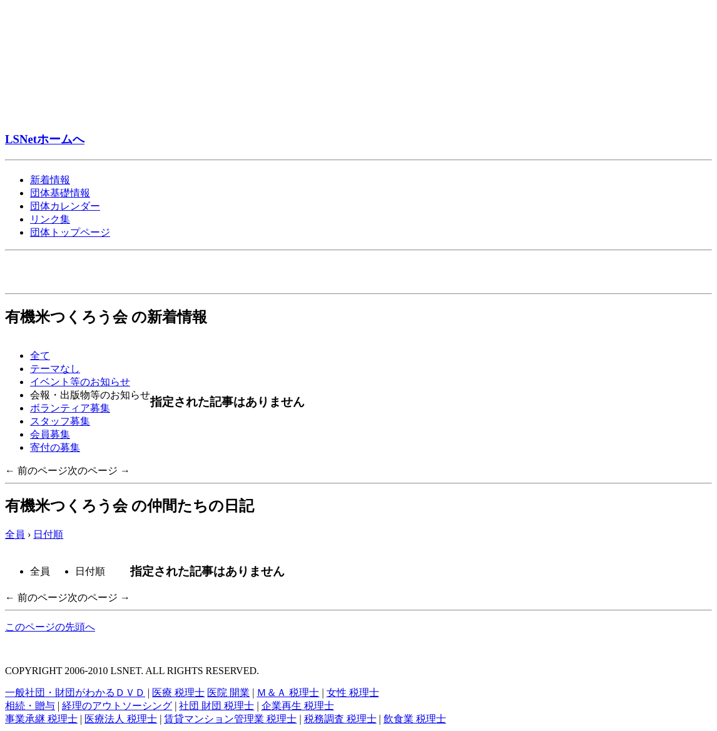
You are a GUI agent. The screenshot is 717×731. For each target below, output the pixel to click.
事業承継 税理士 (41, 718)
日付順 (48, 534)
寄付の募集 (55, 447)
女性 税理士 (353, 692)
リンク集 (50, 219)
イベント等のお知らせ (80, 381)
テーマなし (55, 368)
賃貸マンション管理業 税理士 (230, 718)
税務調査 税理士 (340, 718)
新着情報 (50, 179)
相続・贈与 (30, 705)
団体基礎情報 (60, 193)
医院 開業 (228, 692)
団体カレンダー (65, 206)
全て (40, 355)
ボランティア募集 (70, 408)
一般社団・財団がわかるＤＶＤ (75, 692)
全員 (15, 534)
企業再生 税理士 (298, 705)
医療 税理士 (178, 692)
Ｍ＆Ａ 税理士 (288, 692)
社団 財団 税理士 (216, 705)
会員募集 (50, 434)
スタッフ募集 (60, 421)
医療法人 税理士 (120, 718)
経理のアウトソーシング (117, 705)
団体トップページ (70, 232)
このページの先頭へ (50, 627)
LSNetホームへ (44, 139)
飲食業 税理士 (415, 718)
